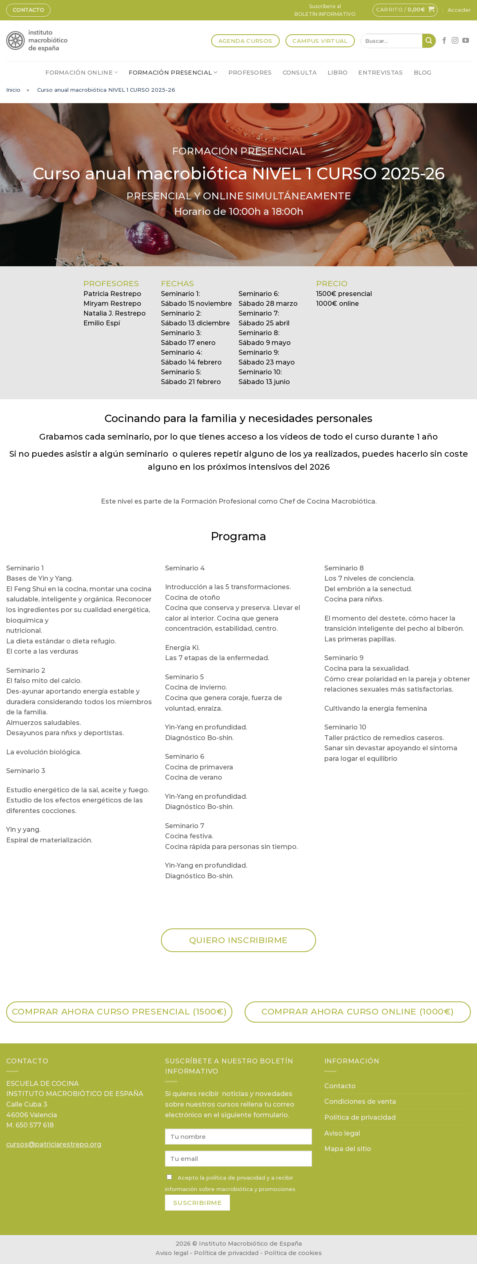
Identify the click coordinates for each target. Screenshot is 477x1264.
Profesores (250, 72)
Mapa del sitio (347, 1149)
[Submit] (429, 41)
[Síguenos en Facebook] (444, 40)
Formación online (81, 72)
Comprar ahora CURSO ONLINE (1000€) (357, 1011)
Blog (423, 72)
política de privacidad (235, 1177)
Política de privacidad (360, 1117)
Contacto (28, 10)
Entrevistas (380, 72)
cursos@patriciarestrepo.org (53, 1144)
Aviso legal (342, 1133)
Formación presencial (173, 72)
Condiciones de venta (360, 1101)
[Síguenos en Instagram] (455, 40)
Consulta (300, 72)
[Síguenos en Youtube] (465, 40)
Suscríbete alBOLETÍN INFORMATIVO (325, 10)
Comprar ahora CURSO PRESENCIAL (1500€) (119, 1011)
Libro (338, 72)
